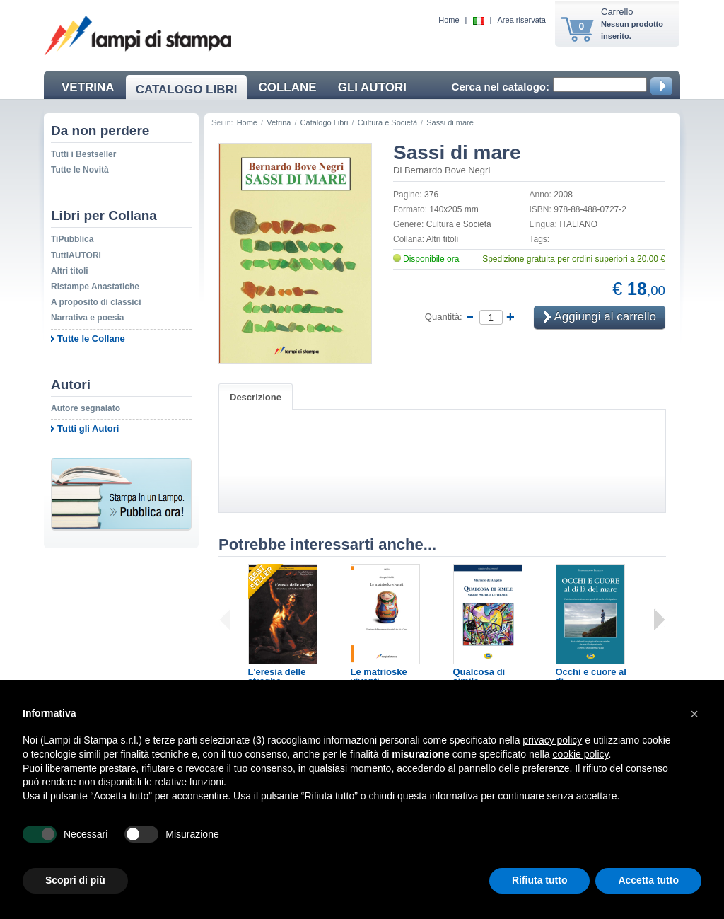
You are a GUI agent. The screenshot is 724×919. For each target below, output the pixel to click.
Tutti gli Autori (88, 428)
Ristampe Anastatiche (95, 286)
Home (448, 20)
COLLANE (287, 87)
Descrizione (255, 397)
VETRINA (88, 87)
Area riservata (522, 20)
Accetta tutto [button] (648, 880)
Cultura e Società (387, 122)
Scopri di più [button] (75, 880)
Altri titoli (69, 271)
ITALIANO (578, 224)
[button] (694, 714)
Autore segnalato (85, 408)
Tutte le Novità (80, 170)
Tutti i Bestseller (83, 154)
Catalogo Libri (324, 122)
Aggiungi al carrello (600, 318)
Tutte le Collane (91, 338)
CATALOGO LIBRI (187, 89)
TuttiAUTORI (76, 255)
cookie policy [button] (580, 754)
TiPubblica (72, 239)
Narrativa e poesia (87, 318)
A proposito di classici (96, 302)
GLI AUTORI (372, 87)
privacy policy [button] (552, 740)
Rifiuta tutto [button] (540, 880)
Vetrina (279, 122)
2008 (563, 195)
